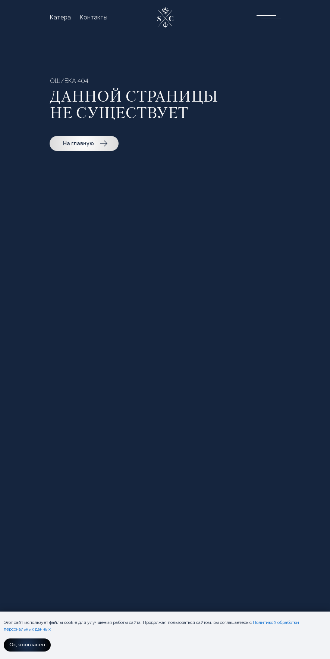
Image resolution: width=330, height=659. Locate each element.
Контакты (93, 18)
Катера (60, 18)
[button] (266, 16)
